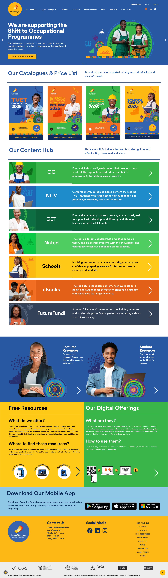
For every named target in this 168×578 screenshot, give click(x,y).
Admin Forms (135, 4)
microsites (39, 448)
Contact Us (126, 10)
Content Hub (31, 10)
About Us (113, 10)
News (103, 10)
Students (76, 10)
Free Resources (90, 10)
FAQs (146, 4)
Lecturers (64, 10)
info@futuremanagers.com (58, 559)
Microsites (102, 574)
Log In (155, 4)
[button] (146, 9)
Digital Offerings (48, 10)
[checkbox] (5, 572)
